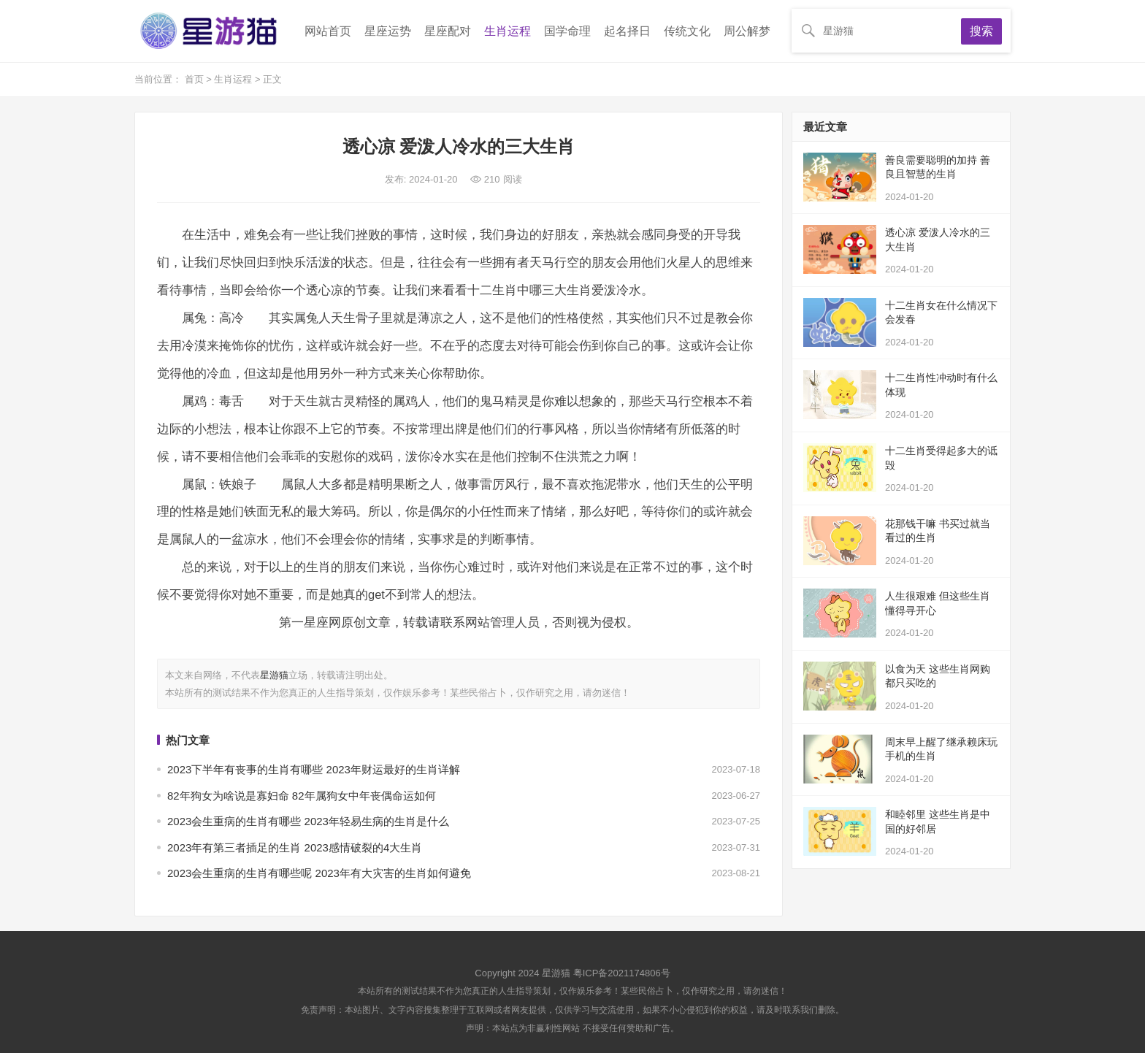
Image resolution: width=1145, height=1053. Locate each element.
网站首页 (328, 31)
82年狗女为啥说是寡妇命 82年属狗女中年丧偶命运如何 (301, 795)
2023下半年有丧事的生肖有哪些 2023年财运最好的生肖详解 (313, 769)
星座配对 (447, 31)
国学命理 (567, 31)
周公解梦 (747, 31)
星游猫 (274, 675)
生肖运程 (507, 31)
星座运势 (387, 31)
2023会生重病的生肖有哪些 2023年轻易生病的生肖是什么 (308, 821)
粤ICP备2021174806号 (621, 973)
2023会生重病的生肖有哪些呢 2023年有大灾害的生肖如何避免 (319, 873)
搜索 (981, 31)
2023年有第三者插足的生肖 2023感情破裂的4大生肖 (294, 847)
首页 (196, 79)
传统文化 (687, 31)
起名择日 (627, 31)
